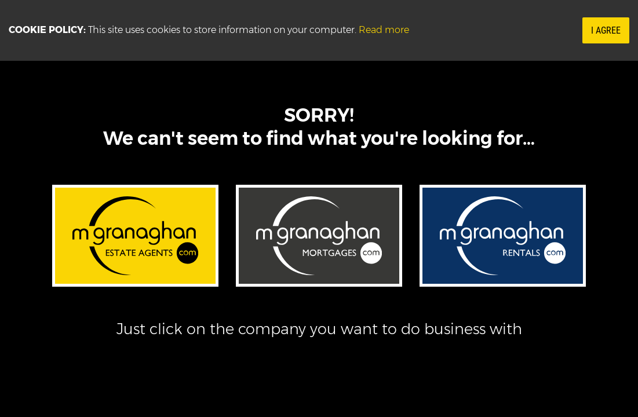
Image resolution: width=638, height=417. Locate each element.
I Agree (606, 30)
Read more (384, 29)
